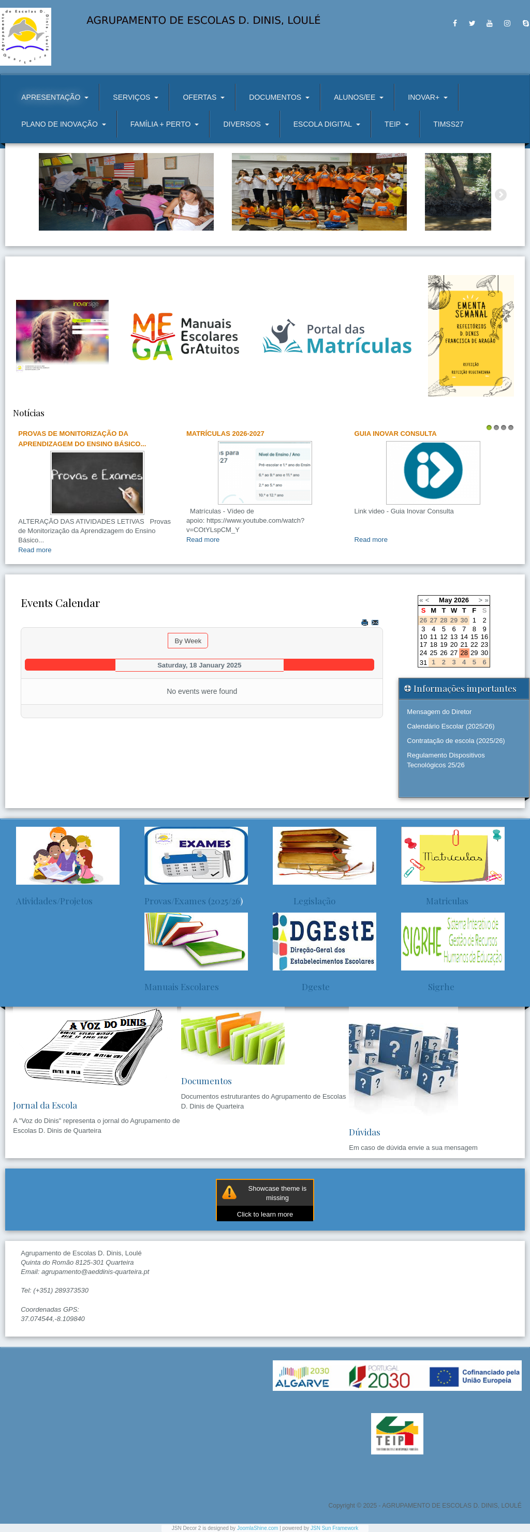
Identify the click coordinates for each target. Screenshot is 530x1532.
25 (433, 653)
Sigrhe (427, 986)
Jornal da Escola (45, 1105)
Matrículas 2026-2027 (225, 433)
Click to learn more (265, 1214)
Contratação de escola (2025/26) (456, 741)
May (445, 600)
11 (433, 637)
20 (454, 644)
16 (484, 637)
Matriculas (434, 900)
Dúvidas (364, 1131)
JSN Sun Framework (334, 1528)
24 (423, 653)
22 (474, 644)
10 (423, 637)
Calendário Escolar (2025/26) (450, 726)
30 (484, 653)
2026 (461, 600)
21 (463, 644)
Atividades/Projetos (54, 900)
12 (443, 637)
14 (463, 637)
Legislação (304, 900)
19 (443, 644)
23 (484, 644)
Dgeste (301, 986)
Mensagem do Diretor (439, 712)
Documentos (206, 1080)
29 (474, 653)
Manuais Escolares (181, 986)
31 (423, 662)
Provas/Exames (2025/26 (192, 900)
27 (454, 653)
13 (454, 637)
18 (433, 644)
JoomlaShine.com (257, 1528)
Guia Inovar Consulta (396, 433)
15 (474, 637)
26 (443, 653)
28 (463, 653)
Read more (34, 550)
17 (423, 644)
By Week (187, 641)
